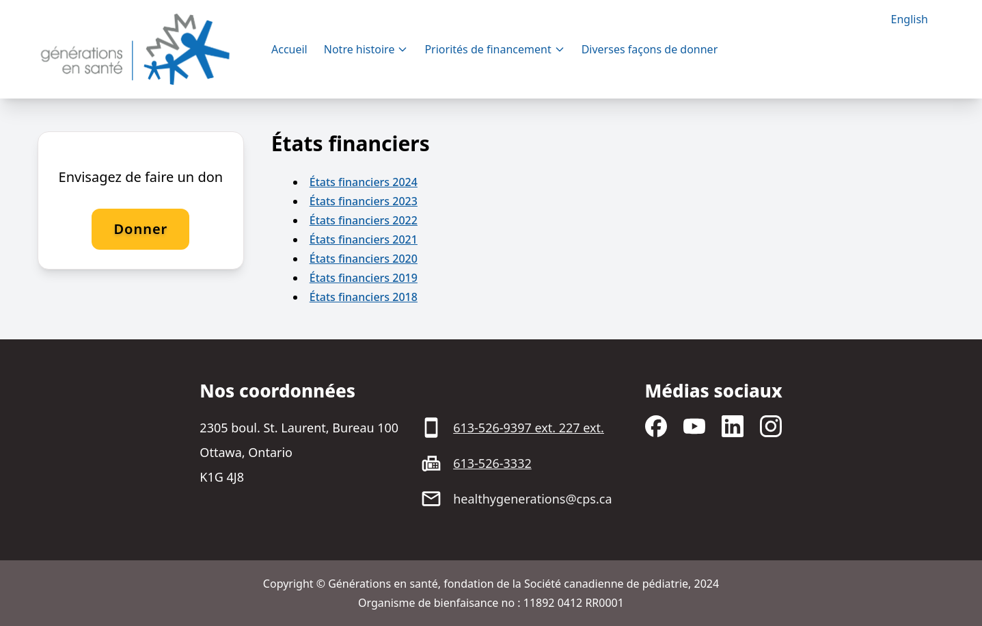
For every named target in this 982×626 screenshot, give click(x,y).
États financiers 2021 (364, 239)
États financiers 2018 (364, 296)
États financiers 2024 (364, 182)
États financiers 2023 (364, 201)
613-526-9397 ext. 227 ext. (528, 427)
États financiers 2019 (364, 277)
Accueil (289, 49)
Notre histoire (366, 49)
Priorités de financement (494, 49)
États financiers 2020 (364, 258)
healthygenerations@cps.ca (532, 499)
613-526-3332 (492, 463)
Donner (140, 229)
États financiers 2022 (364, 220)
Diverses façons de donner (650, 49)
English (909, 19)
